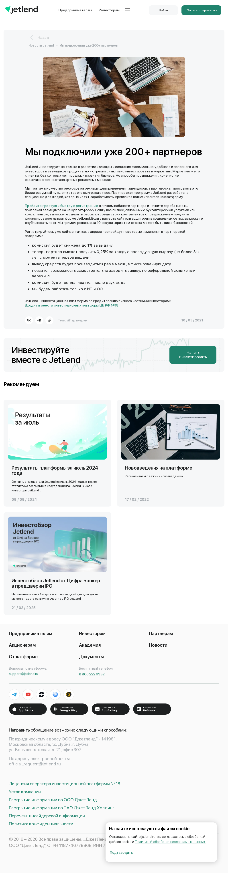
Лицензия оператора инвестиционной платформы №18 (64, 783)
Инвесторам (109, 10)
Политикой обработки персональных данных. (170, 842)
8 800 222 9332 (92, 674)
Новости (158, 645)
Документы (91, 656)
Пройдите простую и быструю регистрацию (61, 206)
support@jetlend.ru (23, 674)
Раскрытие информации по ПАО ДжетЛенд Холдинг (61, 807)
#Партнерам (77, 320)
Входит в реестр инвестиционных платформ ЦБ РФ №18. (72, 305)
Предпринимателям (75, 10)
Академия (90, 645)
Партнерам (161, 633)
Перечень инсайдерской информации (47, 815)
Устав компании (25, 791)
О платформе (23, 656)
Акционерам (22, 645)
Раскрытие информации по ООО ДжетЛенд (53, 799)
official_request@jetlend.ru (35, 764)
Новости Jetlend (41, 45)
